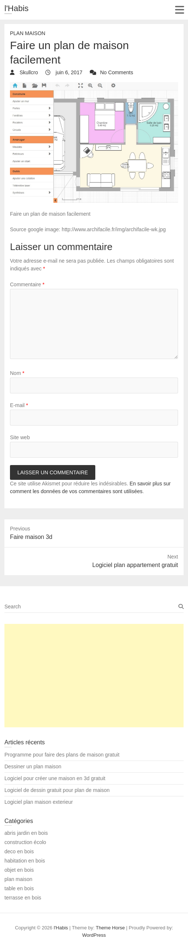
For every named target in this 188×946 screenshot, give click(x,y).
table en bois (19, 888)
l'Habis (16, 8)
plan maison (27, 33)
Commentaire (27, 284)
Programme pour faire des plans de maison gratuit (61, 755)
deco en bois (19, 851)
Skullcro (28, 72)
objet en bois (19, 870)
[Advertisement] (94, 675)
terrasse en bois (22, 898)
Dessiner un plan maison (32, 766)
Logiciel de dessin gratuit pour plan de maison (57, 790)
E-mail (19, 405)
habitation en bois (24, 861)
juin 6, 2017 (68, 72)
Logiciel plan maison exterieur (38, 802)
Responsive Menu (179, 10)
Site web (20, 437)
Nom (17, 373)
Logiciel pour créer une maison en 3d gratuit (54, 778)
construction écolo (25, 842)
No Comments (116, 72)
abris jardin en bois (26, 833)
